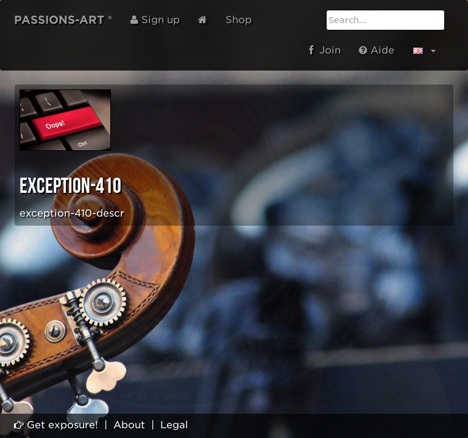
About (129, 425)
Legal (174, 425)
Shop (238, 20)
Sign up (155, 20)
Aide (376, 50)
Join (325, 50)
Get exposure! (56, 425)
